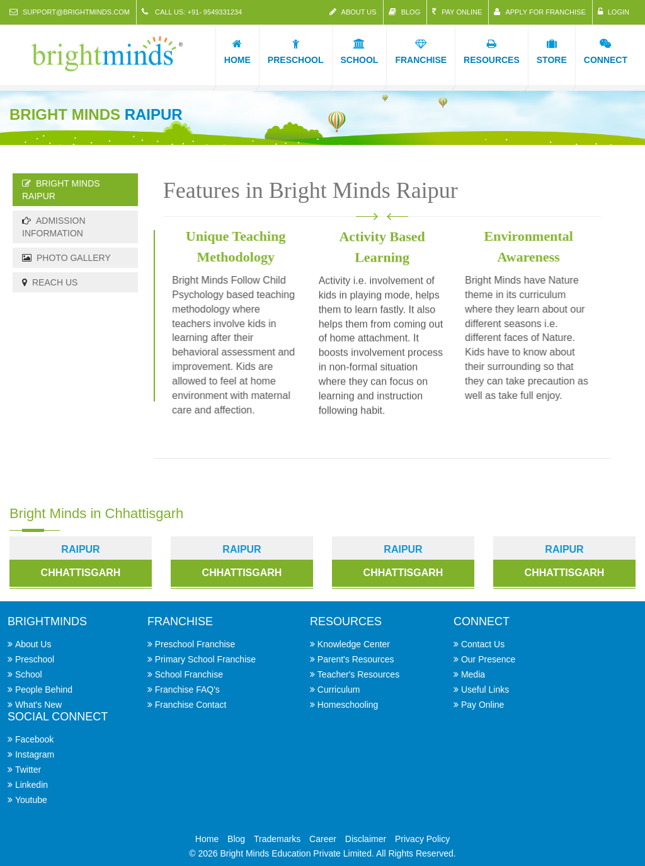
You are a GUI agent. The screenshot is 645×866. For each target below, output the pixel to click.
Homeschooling (348, 705)
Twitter (28, 770)
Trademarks (277, 839)
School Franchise (189, 674)
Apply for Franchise (539, 12)
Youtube (31, 800)
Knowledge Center (353, 644)
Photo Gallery (66, 258)
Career (322, 839)
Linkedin (31, 785)
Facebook (34, 739)
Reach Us (49, 282)
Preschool (34, 659)
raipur (241, 549)
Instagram (34, 754)
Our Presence (488, 659)
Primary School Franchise (205, 659)
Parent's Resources (355, 659)
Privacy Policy (422, 839)
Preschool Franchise (195, 644)
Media (473, 674)
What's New (38, 705)
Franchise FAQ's (187, 689)
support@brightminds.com (69, 12)
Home (207, 839)
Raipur (80, 549)
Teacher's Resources (358, 674)
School (28, 674)
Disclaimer (365, 839)
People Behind (43, 689)
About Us (353, 12)
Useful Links (485, 689)
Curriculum (338, 689)
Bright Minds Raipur (61, 189)
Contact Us (483, 644)
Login (613, 12)
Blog (405, 12)
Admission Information (54, 227)
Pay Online (457, 12)
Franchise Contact (191, 705)
